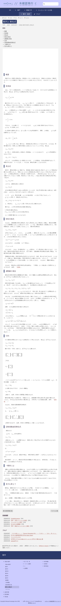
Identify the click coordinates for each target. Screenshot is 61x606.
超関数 (25, 568)
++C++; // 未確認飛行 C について (53, 601)
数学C (6, 578)
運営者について (32, 603)
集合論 (5, 596)
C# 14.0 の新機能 (16, 524)
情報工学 (28, 10)
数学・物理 (25, 14)
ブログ (37, 14)
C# (10, 10)
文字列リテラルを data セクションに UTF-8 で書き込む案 (27, 539)
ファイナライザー (16, 537)
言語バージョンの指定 (21, 520)
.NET (17, 10)
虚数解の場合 (8, 38)
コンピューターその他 (44, 10)
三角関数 (7, 582)
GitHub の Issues (43, 545)
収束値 (6, 33)
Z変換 (18, 267)
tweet (4, 18)
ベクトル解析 (27, 564)
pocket (26, 18)
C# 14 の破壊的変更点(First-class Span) (22, 535)
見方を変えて (8, 46)
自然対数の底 (7, 511)
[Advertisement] (30, 61)
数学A (6, 573)
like (15, 18)
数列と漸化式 (9, 21)
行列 (5, 40)
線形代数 (6, 592)
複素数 (7, 580)
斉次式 (6, 35)
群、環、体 (26, 561)
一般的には (7, 44)
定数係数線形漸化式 (10, 42)
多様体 (45, 564)
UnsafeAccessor (15, 518)
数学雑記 (45, 566)
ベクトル (54, 511)
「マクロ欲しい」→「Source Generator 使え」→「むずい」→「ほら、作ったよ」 (34, 533)
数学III (6, 571)
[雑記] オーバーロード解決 (22, 526)
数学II (6, 569)
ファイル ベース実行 (16, 522)
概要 (5, 31)
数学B (6, 575)
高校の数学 (6, 561)
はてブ (20, 18)
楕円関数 (45, 561)
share (10, 18)
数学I (6, 566)
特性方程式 (7, 36)
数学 (4, 555)
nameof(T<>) (14, 541)
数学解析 (6, 594)
